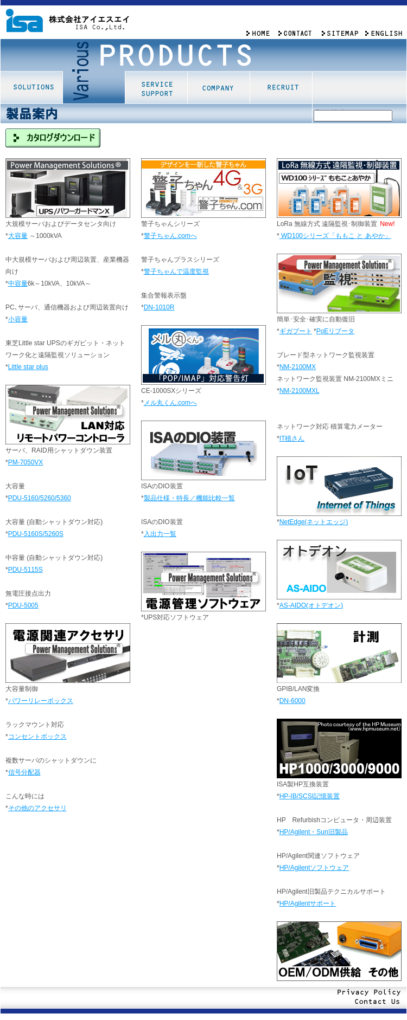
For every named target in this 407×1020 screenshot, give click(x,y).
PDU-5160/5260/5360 (39, 498)
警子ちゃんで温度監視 (176, 271)
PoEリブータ (335, 331)
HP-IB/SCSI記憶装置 (309, 796)
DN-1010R (159, 307)
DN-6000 (292, 701)
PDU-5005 (23, 605)
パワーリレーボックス (40, 701)
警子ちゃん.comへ (170, 236)
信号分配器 (24, 772)
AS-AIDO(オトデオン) (311, 605)
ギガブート (295, 331)
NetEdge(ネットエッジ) (313, 522)
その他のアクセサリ (37, 808)
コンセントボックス (37, 736)
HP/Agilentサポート (307, 903)
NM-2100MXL (299, 391)
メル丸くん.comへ (170, 402)
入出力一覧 (160, 534)
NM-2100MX (297, 367)
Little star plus (28, 367)
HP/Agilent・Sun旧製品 (313, 832)
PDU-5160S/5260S (35, 534)
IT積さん (292, 438)
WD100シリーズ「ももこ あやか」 (335, 236)
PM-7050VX (25, 462)
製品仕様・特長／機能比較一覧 (189, 498)
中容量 (18, 283)
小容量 (18, 319)
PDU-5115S (25, 569)
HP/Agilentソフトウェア (314, 867)
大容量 (18, 236)
